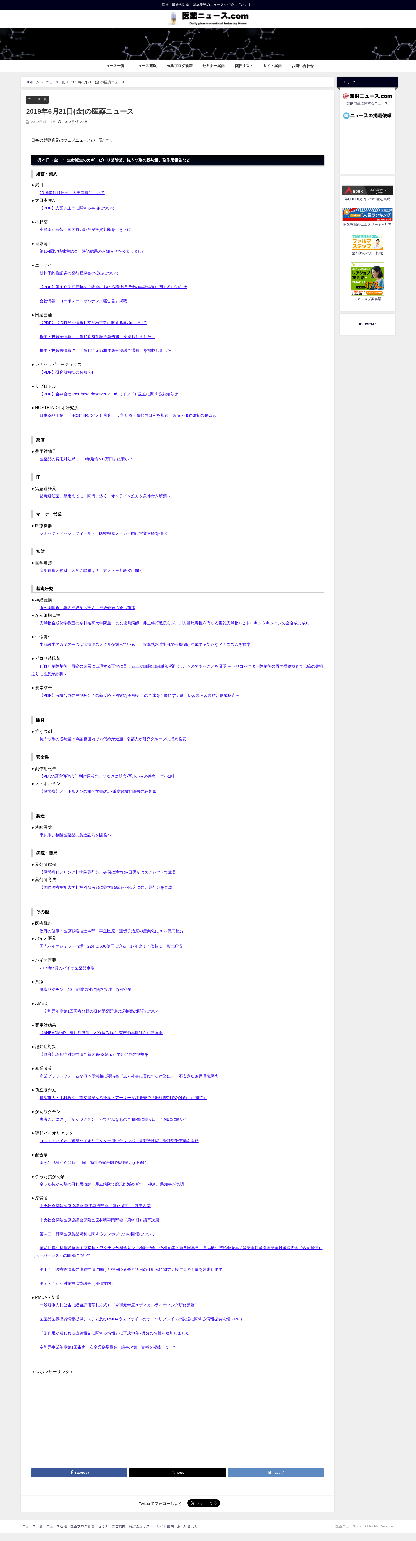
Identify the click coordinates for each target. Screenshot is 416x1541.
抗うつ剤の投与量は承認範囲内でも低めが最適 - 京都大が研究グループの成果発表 (118, 747)
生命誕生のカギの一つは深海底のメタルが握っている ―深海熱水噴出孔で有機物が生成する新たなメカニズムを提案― (154, 652)
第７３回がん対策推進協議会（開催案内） (80, 1291)
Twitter (369, 324)
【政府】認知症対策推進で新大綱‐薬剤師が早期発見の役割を (97, 1062)
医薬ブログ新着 (180, 66)
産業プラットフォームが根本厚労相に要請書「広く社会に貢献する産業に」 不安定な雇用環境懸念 (135, 1084)
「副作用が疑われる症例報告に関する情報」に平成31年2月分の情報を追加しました (120, 1340)
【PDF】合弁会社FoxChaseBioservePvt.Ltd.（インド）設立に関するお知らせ (113, 394)
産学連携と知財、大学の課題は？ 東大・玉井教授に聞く (95, 570)
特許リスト (244, 66)
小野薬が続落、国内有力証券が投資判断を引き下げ (88, 229)
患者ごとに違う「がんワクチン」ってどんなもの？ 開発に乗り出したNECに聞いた (119, 1127)
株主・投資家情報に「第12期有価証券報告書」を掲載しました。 (101, 336)
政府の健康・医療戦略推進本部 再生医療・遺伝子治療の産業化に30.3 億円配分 (116, 938)
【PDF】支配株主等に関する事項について (80, 208)
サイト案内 (272, 66)
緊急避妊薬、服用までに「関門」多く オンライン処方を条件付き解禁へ (110, 496)
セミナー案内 (213, 66)
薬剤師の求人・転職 (367, 253)
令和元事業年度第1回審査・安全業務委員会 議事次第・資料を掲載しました (113, 1354)
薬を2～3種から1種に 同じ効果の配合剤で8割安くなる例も (97, 1170)
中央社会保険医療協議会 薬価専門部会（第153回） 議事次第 (99, 1213)
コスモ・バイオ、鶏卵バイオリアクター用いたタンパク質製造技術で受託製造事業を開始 (124, 1148)
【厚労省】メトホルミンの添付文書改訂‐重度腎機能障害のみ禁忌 (102, 799)
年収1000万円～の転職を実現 (367, 199)
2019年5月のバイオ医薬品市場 (69, 975)
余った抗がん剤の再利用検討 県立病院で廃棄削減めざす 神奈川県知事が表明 (116, 1192)
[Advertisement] (177, 1420)
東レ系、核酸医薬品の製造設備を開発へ (78, 842)
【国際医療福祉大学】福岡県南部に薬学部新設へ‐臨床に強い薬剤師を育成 (110, 895)
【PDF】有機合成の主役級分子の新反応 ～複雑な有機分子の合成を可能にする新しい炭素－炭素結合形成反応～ (146, 703)
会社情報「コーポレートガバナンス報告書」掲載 (86, 301)
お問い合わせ (303, 66)
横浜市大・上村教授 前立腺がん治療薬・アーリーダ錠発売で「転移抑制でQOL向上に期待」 (129, 1105)
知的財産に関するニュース (367, 103)
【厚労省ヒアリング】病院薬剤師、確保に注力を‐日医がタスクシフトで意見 (112, 880)
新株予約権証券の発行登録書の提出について (82, 273)
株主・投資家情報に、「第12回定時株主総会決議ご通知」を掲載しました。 (112, 350)
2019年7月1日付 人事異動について (74, 193)
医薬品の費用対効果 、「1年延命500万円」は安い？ (89, 459)
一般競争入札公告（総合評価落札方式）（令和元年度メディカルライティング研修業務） (124, 1313)
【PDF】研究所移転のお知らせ (69, 372)
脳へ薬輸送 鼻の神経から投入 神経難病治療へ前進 (90, 608)
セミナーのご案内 (111, 1534)
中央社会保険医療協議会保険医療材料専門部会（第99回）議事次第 (103, 1227)
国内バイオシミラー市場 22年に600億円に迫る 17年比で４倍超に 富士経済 (116, 954)
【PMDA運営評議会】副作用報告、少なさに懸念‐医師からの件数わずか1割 (111, 784)
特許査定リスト (141, 1534)
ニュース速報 (145, 66)
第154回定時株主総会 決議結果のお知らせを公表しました (96, 251)
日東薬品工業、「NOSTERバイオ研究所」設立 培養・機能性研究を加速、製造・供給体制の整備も (134, 415)
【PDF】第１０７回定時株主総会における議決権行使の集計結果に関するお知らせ (118, 287)
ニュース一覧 (113, 66)
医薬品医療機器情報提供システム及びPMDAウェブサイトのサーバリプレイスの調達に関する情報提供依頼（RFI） (149, 1327)
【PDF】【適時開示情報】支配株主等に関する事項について (97, 322)
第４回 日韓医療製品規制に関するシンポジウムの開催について (101, 1241)
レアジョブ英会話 (367, 299)
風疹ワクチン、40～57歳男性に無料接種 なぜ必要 (89, 997)
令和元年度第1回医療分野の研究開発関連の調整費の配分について (104, 1019)
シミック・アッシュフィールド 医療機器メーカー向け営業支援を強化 (107, 533)
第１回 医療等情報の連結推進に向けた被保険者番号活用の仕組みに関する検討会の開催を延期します (137, 1277)
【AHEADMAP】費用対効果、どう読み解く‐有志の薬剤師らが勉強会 (105, 1040)
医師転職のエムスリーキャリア (367, 224)
